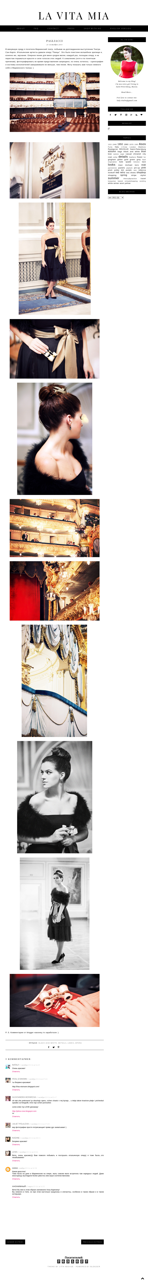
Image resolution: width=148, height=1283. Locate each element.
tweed (120, 181)
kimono (137, 162)
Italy (117, 147)
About (21, 28)
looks (71, 1043)
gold (126, 159)
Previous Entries (92, 1242)
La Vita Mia (74, 15)
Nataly (15, 1065)
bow (110, 154)
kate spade (125, 162)
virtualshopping (131, 181)
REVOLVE (124, 149)
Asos (142, 144)
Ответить (16, 1071)
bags (120, 151)
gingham (112, 159)
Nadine (16, 1138)
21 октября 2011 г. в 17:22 (37, 1079)
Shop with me (92, 28)
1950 (120, 144)
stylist (143, 175)
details (62, 1043)
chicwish (137, 154)
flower (140, 157)
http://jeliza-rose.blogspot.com (24, 1111)
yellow (128, 183)
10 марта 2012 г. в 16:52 (35, 1186)
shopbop (141, 172)
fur (145, 157)
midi (143, 165)
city (144, 154)
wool (122, 183)
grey (139, 159)
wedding (143, 181)
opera (78, 1043)
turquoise (112, 181)
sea (127, 173)
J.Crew (124, 147)
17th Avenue (66, 1266)
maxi (120, 165)
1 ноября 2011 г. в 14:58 (27, 1168)
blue (143, 151)
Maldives (142, 147)
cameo (116, 154)
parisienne (112, 168)
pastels (121, 168)
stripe (133, 175)
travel (143, 178)
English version (120, 28)
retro (122, 172)
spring (123, 175)
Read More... (126, 92)
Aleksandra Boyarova (24, 1097)
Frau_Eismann (19, 1079)
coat (110, 157)
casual (129, 154)
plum (110, 170)
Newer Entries (15, 1242)
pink (143, 167)
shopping (112, 175)
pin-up (137, 168)
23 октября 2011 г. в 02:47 (46, 1097)
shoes (133, 173)
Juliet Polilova (20, 1124)
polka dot (119, 170)
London (133, 147)
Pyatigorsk (113, 149)
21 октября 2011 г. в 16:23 (29, 1065)
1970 (131, 144)
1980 (136, 144)
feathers (132, 157)
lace (144, 162)
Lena (14, 1152)
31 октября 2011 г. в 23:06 (27, 1152)
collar (115, 157)
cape (122, 154)
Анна (15, 1168)
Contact (53, 28)
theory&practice (130, 178)
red (117, 172)
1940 (114, 144)
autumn (112, 151)
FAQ (36, 28)
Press (71, 28)
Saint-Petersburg (138, 149)
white (110, 183)
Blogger (95, 1266)
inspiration (112, 162)
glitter (120, 159)
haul (144, 159)
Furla (110, 147)
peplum (129, 168)
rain (135, 170)
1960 (126, 144)
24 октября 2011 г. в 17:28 (39, 1124)
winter (116, 183)
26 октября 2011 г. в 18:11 (30, 1138)
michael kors (132, 165)
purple (129, 170)
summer (113, 178)
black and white (48, 1043)
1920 (110, 144)
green (132, 159)
